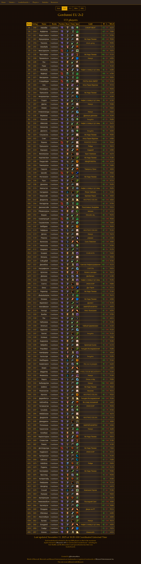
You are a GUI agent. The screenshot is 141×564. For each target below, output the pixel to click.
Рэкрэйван (44, 349)
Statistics (45, 2)
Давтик (43, 104)
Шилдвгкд (43, 486)
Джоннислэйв (44, 207)
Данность (43, 131)
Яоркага (44, 142)
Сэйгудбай (44, 261)
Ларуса (44, 379)
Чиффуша (44, 230)
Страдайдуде (44, 81)
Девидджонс (43, 421)
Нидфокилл (44, 452)
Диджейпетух (44, 398)
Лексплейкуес (44, 517)
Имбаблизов (43, 414)
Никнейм (44, 28)
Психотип (43, 119)
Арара (44, 368)
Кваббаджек (43, 360)
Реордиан (44, 509)
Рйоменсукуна (44, 211)
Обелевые (44, 513)
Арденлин (44, 330)
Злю (44, 85)
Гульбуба (44, 410)
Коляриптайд (44, 479)
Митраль (44, 257)
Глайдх (43, 528)
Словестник (44, 440)
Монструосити (44, 51)
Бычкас (44, 521)
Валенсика (44, 242)
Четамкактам (44, 406)
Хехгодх (44, 311)
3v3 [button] (70, 8)
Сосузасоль (44, 135)
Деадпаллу (44, 200)
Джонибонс (44, 265)
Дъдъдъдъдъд (44, 295)
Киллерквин (44, 471)
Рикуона (44, 238)
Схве (44, 139)
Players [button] (36, 2)
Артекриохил (44, 456)
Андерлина (44, 341)
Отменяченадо (43, 112)
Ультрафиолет (44, 268)
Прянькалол (43, 146)
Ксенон (44, 532)
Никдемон (44, 249)
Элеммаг (44, 299)
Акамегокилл (44, 364)
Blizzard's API (61, 543)
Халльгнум (44, 356)
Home (3, 2)
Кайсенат (44, 460)
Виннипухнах (44, 154)
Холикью (44, 337)
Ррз (44, 62)
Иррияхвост (44, 303)
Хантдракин (44, 192)
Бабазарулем (44, 383)
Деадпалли (44, 418)
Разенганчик (43, 391)
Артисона (43, 272)
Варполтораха (44, 437)
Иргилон (44, 395)
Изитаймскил (44, 307)
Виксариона (44, 77)
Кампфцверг (43, 353)
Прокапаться (44, 58)
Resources (54, 2)
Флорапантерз (44, 96)
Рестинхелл (44, 177)
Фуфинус (44, 74)
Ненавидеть (44, 89)
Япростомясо (44, 35)
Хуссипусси (44, 505)
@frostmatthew (74, 556)
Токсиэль (44, 43)
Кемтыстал (44, 188)
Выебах (44, 314)
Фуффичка (44, 31)
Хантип (44, 333)
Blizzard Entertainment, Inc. (105, 559)
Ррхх (44, 181)
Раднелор (43, 291)
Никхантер (44, 127)
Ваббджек (43, 226)
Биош (44, 288)
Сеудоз (43, 100)
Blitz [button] (76, 8)
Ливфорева (44, 482)
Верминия (44, 116)
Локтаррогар (44, 204)
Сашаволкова (44, 223)
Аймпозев (44, 123)
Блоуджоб (44, 525)
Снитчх (43, 284)
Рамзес (44, 444)
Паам (44, 66)
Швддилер (44, 372)
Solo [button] (58, 8)
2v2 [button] (64, 8)
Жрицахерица (44, 39)
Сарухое (44, 169)
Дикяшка (44, 276)
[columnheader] (29, 24)
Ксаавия (44, 253)
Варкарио (43, 150)
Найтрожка (44, 322)
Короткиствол (44, 158)
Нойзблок (43, 463)
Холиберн (43, 433)
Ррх (44, 318)
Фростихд (43, 475)
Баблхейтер (44, 402)
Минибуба (44, 70)
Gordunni (54, 28)
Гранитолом (44, 429)
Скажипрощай (44, 219)
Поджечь (44, 467)
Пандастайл (43, 161)
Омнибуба (44, 47)
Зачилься (43, 326)
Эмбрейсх (44, 345)
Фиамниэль (44, 375)
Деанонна (43, 184)
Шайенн (44, 387)
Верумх (44, 215)
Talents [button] (12, 2)
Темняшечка (43, 165)
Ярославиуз (44, 55)
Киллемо (44, 280)
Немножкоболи (43, 502)
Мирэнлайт (44, 196)
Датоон (43, 234)
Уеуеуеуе (44, 494)
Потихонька (44, 425)
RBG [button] (82, 8)
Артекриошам (44, 498)
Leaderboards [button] (23, 2)
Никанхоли (44, 246)
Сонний (44, 490)
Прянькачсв (44, 93)
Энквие (44, 108)
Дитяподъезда (44, 448)
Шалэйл (44, 173)
